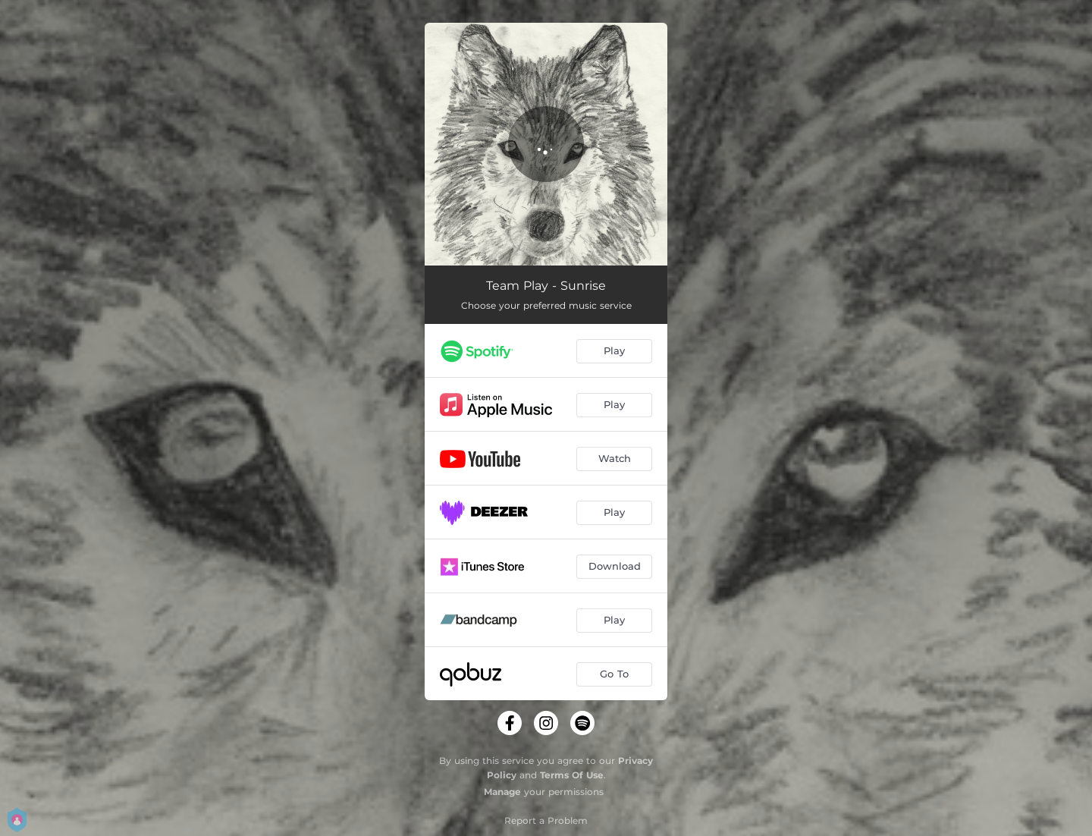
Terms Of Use (572, 775)
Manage (502, 791)
